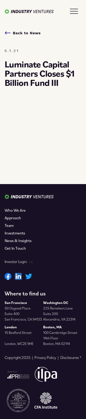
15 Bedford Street (18, 332)
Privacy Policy (45, 357)
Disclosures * (70, 357)
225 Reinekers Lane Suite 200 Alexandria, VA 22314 (59, 313)
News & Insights (18, 241)
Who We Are (15, 210)
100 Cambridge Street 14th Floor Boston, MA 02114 (60, 338)
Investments (15, 233)
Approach (13, 218)
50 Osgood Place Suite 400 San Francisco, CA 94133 (23, 313)
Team (9, 225)
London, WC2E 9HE (19, 343)
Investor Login (18, 262)
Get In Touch (15, 248)
